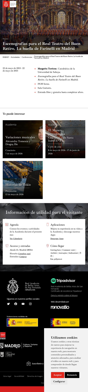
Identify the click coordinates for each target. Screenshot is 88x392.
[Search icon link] (78, 4)
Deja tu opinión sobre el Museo (64, 295)
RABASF (6, 57)
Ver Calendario (16, 238)
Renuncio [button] (72, 374)
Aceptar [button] (57, 374)
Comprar (23, 256)
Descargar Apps (56, 238)
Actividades (15, 57)
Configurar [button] (59, 381)
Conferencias (27, 57)
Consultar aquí (24, 254)
